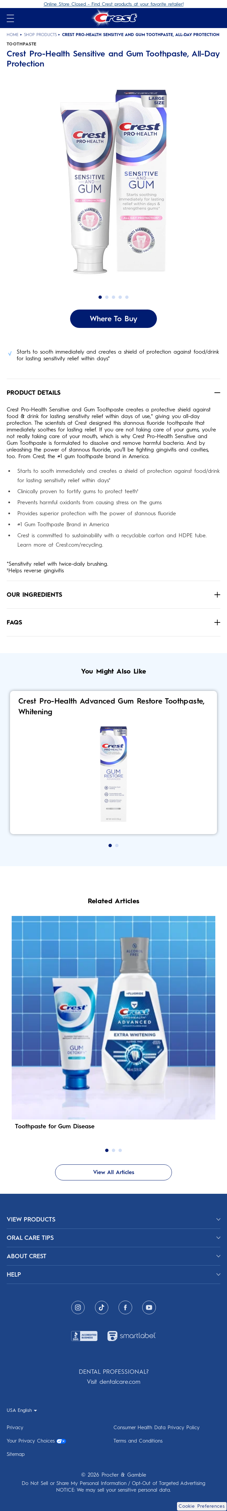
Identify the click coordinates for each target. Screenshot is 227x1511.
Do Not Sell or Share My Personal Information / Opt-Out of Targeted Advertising (113, 1483)
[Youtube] (149, 1307)
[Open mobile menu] (10, 18)
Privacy (15, 1428)
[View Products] (113, 1219)
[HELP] (113, 1275)
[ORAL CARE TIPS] (113, 1238)
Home (13, 34)
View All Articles (113, 1172)
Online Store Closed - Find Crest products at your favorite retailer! (114, 4)
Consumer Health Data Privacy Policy (157, 1428)
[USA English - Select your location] (22, 1410)
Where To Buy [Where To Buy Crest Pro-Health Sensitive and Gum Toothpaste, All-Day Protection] (113, 318)
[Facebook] (125, 1307)
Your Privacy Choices (36, 1441)
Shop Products (40, 34)
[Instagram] (78, 1307)
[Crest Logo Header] (113, 18)
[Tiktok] (101, 1307)
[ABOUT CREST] (113, 1256)
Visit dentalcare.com (113, 1381)
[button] (113, 190)
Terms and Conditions (138, 1441)
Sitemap (16, 1454)
